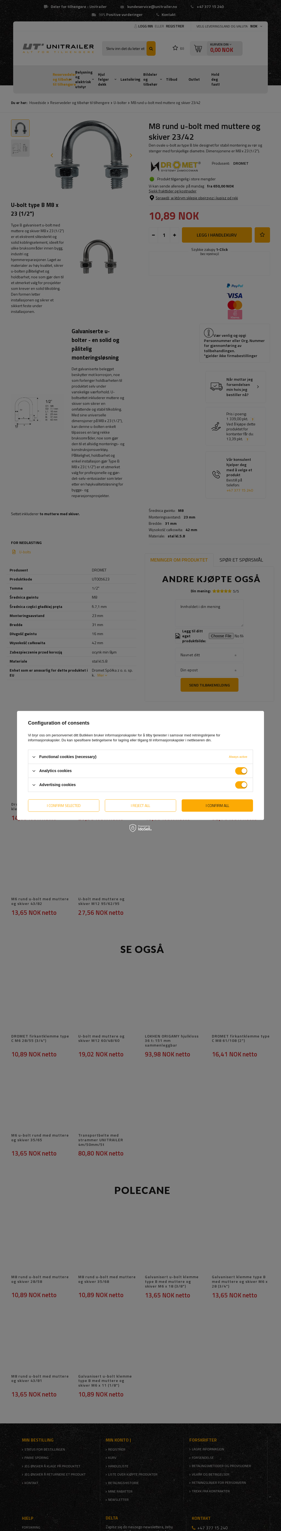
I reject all (140, 805)
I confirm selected (64, 805)
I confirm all (217, 805)
